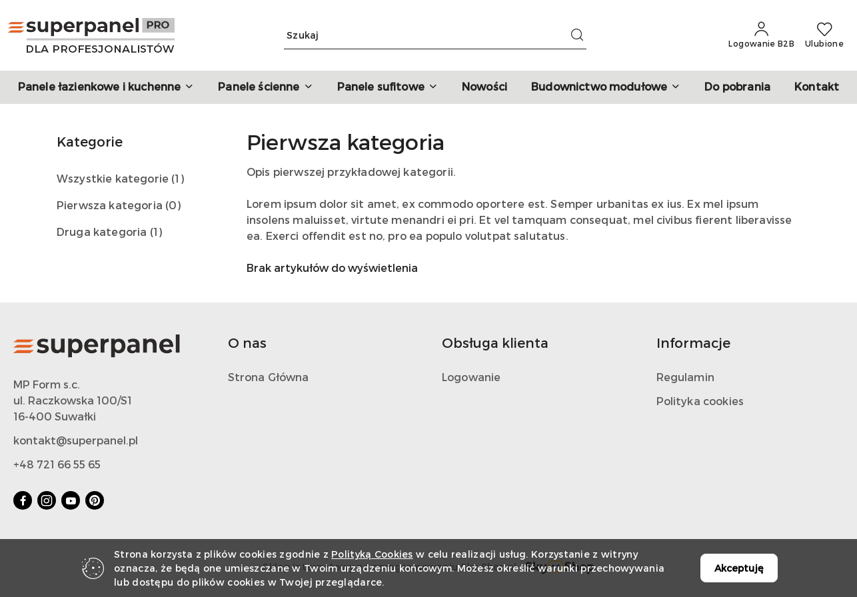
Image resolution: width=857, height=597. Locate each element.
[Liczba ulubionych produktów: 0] (824, 35)
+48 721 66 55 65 (57, 464)
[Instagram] (46, 500)
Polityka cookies (700, 400)
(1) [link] (177, 178)
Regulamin (685, 376)
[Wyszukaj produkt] (435, 35)
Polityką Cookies (372, 554)
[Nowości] (484, 87)
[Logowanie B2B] (761, 35)
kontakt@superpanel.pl (75, 440)
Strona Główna (268, 376)
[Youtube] (70, 500)
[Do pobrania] (737, 87)
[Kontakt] (816, 87)
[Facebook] (22, 500)
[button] (106, 87)
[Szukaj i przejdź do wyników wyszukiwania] (577, 35)
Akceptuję (739, 568)
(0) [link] (173, 205)
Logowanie (471, 376)
